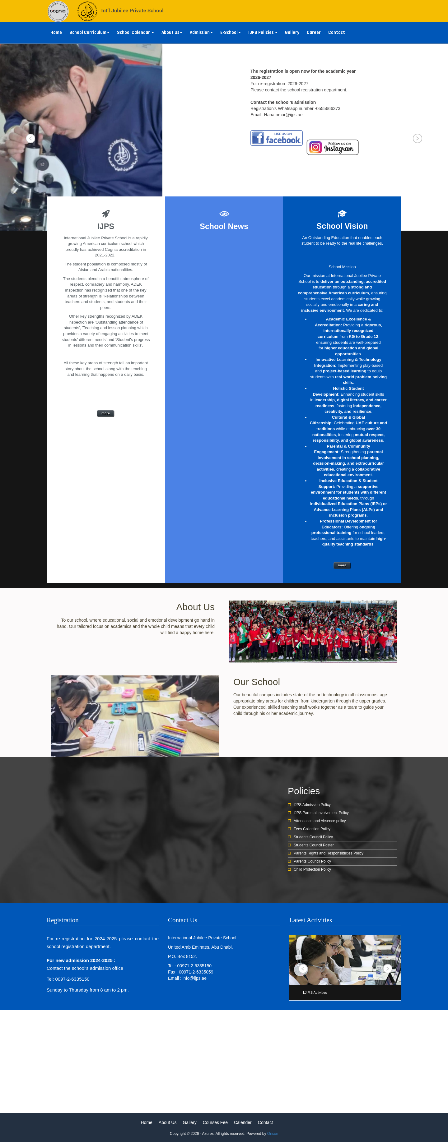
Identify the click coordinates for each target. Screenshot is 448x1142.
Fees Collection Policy (312, 829)
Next (417, 139)
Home (56, 32)
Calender (243, 1122)
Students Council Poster (314, 845)
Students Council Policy (313, 837)
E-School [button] (230, 32)
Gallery (292, 32)
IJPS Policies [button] (263, 32)
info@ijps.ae (195, 978)
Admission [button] (201, 32)
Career (314, 32)
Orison (272, 1133)
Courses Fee (215, 1122)
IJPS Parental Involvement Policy (321, 813)
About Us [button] (171, 32)
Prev (30, 139)
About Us (168, 1122)
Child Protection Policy (312, 869)
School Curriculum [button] (89, 32)
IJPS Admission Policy (312, 805)
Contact (336, 32)
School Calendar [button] (135, 32)
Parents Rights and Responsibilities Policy (328, 853)
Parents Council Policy (312, 861)
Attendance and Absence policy (320, 821)
